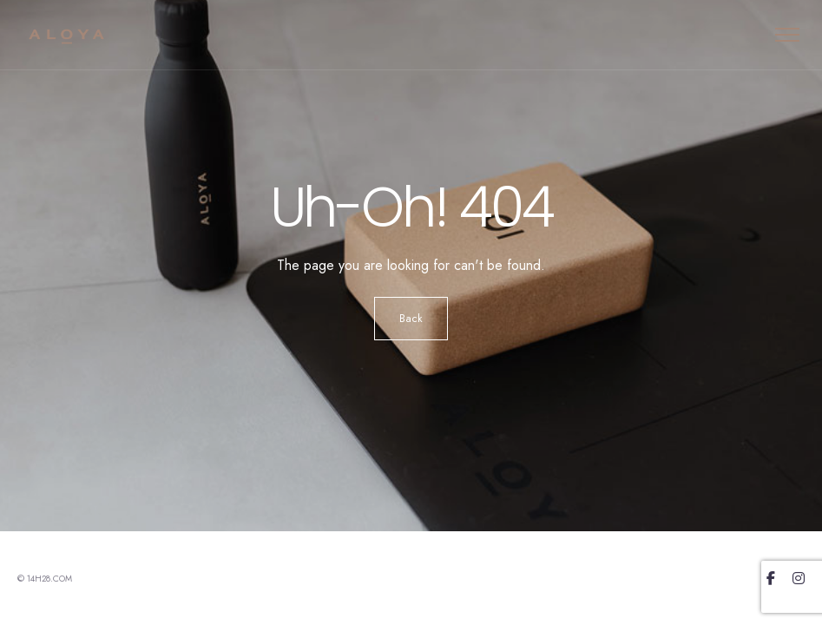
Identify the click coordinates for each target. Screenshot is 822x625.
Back (411, 318)
